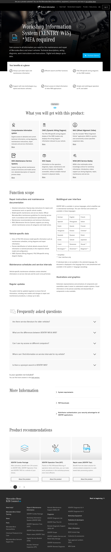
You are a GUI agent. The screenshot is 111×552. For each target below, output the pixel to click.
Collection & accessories (76, 536)
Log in (106, 7)
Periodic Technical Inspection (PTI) (32, 546)
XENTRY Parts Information (35, 530)
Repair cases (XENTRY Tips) (36, 534)
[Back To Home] (22, 7)
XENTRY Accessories (54, 542)
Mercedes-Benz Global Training (13, 513)
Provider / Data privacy (90, 7)
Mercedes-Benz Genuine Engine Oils (14, 541)
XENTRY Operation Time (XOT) (34, 525)
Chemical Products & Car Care (14, 534)
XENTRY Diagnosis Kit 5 (76, 511)
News (8, 518)
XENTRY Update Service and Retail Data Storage (56, 538)
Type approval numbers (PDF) (75, 541)
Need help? (62, 7)
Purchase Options (91, 55)
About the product (24, 479)
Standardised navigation (74, 7)
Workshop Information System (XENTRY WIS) (34, 519)
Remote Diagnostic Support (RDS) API (56, 527)
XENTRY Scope (52, 532)
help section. (35, 377)
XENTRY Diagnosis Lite (54, 518)
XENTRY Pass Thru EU (54, 522)
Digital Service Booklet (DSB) (34, 540)
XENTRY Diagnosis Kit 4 (76, 507)
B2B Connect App (74, 532)
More (13, 147)
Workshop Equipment (75, 516)
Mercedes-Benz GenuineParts (11, 528)
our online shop (91, 1)
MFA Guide (71, 546)
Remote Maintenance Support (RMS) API (54, 509)
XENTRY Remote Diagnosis (56, 546)
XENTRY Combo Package (35, 514)
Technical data (72, 524)
